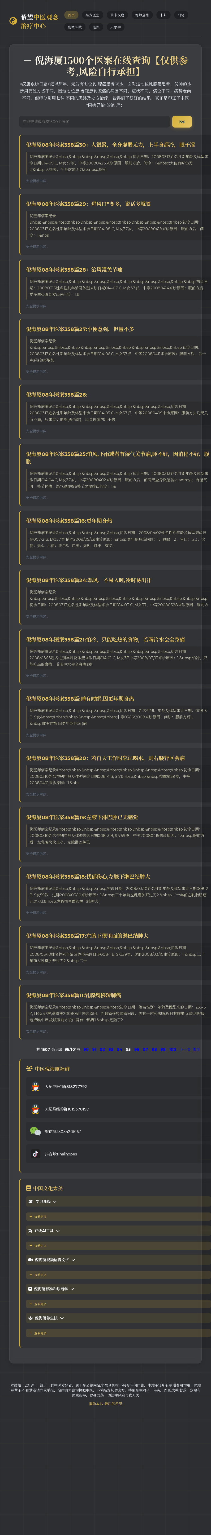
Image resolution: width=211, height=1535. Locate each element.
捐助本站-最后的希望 (105, 1404)
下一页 (185, 1049)
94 (119, 1049)
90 (86, 1049)
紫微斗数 (75, 27)
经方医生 (93, 15)
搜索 (182, 122)
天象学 (115, 27)
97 (145, 1049)
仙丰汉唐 (117, 15)
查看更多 (38, 1217)
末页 (196, 1049)
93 (110, 1049)
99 (163, 1049)
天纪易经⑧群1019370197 (67, 1109)
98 (154, 1049)
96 (136, 1049)
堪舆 (96, 27)
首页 (71, 15)
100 (172, 1049)
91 (94, 1049)
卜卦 (163, 15)
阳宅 (181, 15)
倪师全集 (142, 15)
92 (102, 1049)
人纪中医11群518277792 (66, 1086)
